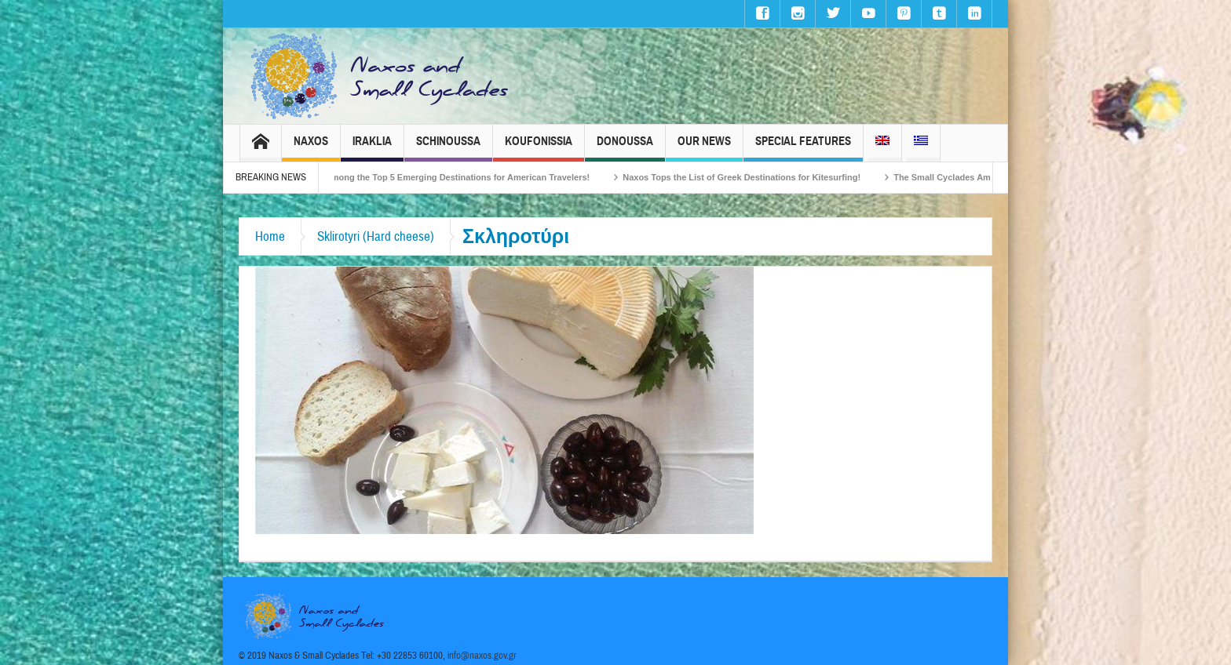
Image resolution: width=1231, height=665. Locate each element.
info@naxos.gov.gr (482, 655)
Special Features (803, 148)
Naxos (311, 148)
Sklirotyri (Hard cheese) (375, 236)
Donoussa (625, 148)
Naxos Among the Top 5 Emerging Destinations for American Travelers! (451, 177)
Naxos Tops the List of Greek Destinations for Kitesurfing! (749, 177)
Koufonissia (538, 148)
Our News (704, 148)
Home (270, 236)
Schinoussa (448, 148)
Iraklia (372, 148)
